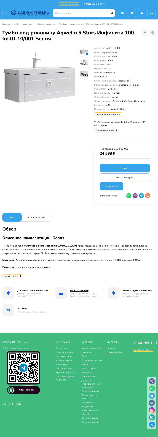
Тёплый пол (87, 402)
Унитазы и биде (89, 368)
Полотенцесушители (91, 360)
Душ (83, 356)
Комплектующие (89, 418)
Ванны (84, 364)
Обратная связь (64, 368)
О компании (62, 348)
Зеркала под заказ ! (66, 372)
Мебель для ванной (23, 24)
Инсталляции (88, 376)
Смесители (86, 352)
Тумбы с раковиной (46, 24)
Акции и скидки (64, 360)
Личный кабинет (115, 352)
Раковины (86, 372)
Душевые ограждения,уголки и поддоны (91, 383)
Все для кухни (88, 406)
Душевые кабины (90, 391)
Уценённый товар (90, 422)
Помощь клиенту (64, 352)
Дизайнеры (62, 364)
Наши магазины (64, 356)
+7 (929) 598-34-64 (93, 3)
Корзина (111, 348)
